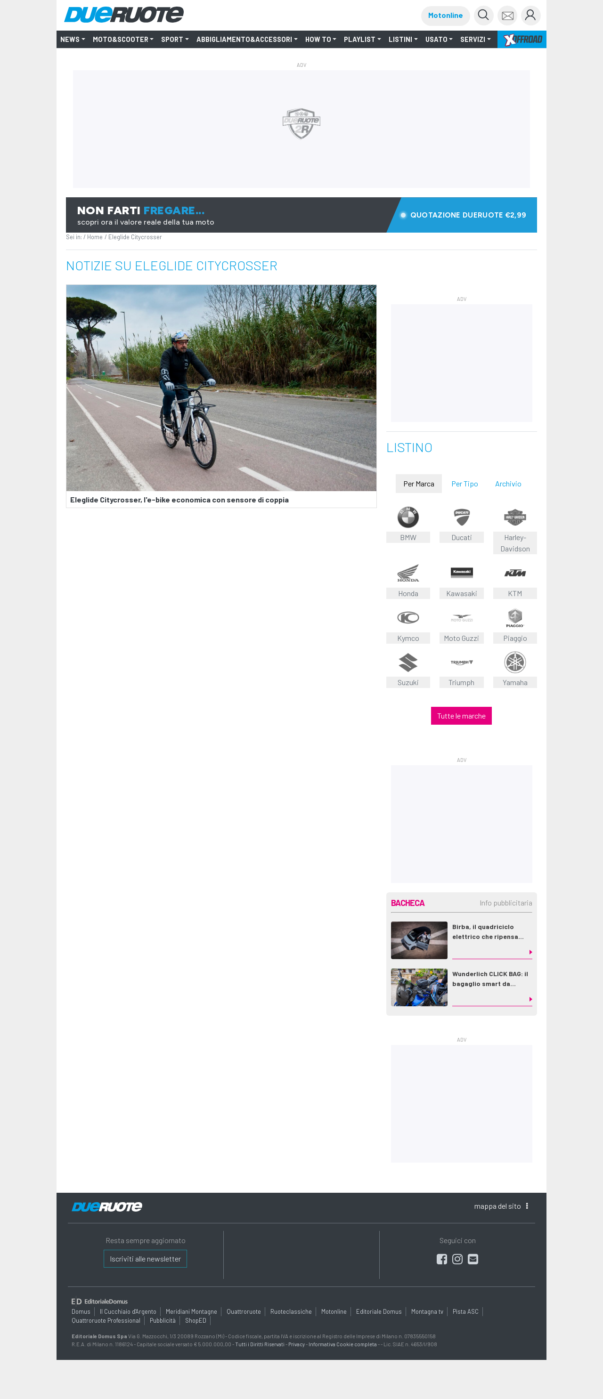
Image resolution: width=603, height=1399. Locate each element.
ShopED (195, 1320)
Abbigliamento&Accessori (244, 39)
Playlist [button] (359, 39)
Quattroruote (244, 1311)
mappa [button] (501, 1205)
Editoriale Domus (379, 1311)
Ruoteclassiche (291, 1311)
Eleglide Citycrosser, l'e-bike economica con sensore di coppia (179, 499)
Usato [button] (436, 39)
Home (95, 237)
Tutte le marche (461, 715)
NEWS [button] (70, 39)
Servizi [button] (472, 39)
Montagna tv (427, 1311)
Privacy (296, 1344)
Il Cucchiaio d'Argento (128, 1311)
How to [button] (318, 39)
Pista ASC (466, 1311)
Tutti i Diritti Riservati (260, 1344)
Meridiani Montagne (191, 1311)
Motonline (445, 14)
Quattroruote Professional (106, 1320)
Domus (81, 1311)
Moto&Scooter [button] (120, 39)
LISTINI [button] (400, 39)
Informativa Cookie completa (343, 1344)
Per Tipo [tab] (464, 483)
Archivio (508, 483)
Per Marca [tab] (418, 483)
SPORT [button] (172, 39)
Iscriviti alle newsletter (145, 1258)
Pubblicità (163, 1320)
